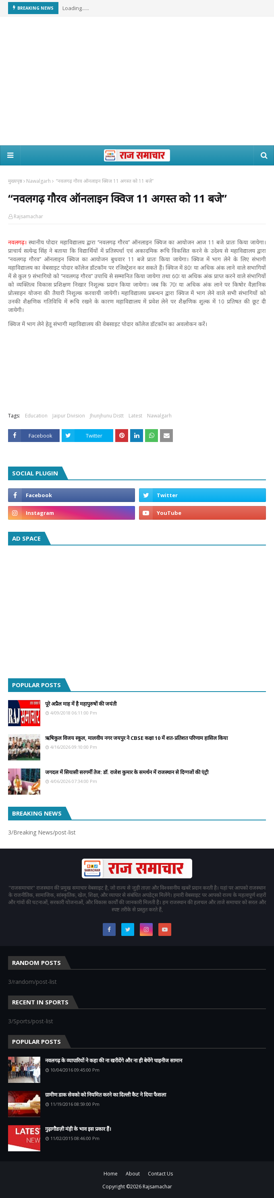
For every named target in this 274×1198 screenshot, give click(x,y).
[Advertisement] (137, 81)
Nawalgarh (38, 181)
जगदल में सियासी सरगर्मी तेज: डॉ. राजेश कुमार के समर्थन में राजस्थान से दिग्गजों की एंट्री (126, 772)
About (133, 1173)
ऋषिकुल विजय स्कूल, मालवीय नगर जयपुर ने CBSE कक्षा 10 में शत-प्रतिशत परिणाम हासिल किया (136, 738)
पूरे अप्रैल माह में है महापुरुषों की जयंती (80, 703)
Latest (135, 415)
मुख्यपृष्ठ (15, 181)
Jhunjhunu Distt (107, 415)
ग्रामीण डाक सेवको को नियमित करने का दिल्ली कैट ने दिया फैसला (105, 1094)
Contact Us (160, 1173)
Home (111, 1173)
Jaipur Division (68, 415)
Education (36, 415)
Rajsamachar (28, 216)
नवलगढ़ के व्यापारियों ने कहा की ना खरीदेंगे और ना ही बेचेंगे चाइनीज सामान (113, 1060)
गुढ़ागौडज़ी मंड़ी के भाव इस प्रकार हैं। (78, 1128)
